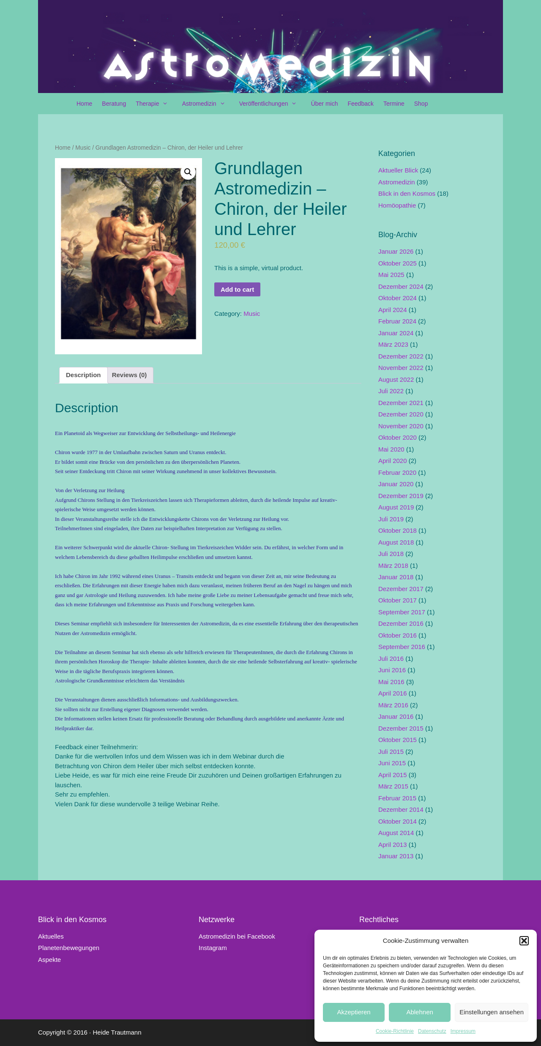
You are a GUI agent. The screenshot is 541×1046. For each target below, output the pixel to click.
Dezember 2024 (401, 286)
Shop (421, 103)
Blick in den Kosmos (406, 193)
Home (84, 103)
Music (82, 148)
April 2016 (392, 693)
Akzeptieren (353, 1012)
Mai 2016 (391, 681)
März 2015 (393, 786)
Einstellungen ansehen (491, 1012)
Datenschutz (432, 1031)
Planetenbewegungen (68, 947)
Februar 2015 (397, 798)
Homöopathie (397, 205)
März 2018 (393, 565)
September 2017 (401, 612)
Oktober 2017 (397, 600)
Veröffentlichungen (272, 103)
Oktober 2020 (397, 437)
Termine (393, 103)
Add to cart (237, 289)
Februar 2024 (397, 321)
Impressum (463, 1031)
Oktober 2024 (397, 297)
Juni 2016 (392, 670)
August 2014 (396, 832)
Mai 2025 (391, 274)
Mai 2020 (391, 449)
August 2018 (396, 542)
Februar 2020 (397, 472)
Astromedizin (208, 103)
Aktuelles (51, 936)
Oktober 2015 (397, 739)
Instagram (213, 947)
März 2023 (393, 344)
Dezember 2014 (401, 809)
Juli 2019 (391, 519)
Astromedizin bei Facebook (237, 936)
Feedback (360, 103)
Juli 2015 (391, 751)
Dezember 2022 (401, 356)
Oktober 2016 (397, 635)
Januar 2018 (395, 577)
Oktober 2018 (397, 530)
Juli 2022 (391, 390)
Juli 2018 (391, 553)
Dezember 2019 (401, 495)
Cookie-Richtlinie (395, 1031)
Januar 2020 (395, 483)
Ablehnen (419, 1012)
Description (83, 374)
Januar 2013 (395, 856)
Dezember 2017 (401, 588)
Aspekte (49, 959)
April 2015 (392, 774)
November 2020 (401, 426)
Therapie (156, 103)
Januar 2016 (395, 716)
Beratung (114, 103)
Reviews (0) (129, 374)
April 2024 (392, 309)
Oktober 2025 (397, 263)
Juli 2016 (391, 658)
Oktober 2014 (397, 821)
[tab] (83, 375)
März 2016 (393, 705)
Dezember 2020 (401, 414)
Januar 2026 (395, 251)
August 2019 (396, 507)
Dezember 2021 (401, 402)
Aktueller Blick (398, 170)
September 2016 (401, 646)
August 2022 (396, 379)
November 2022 (401, 367)
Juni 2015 (392, 763)
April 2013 (392, 844)
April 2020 (392, 460)
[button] (524, 940)
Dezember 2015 (401, 728)
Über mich (324, 103)
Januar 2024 (395, 333)
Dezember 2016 (401, 623)
